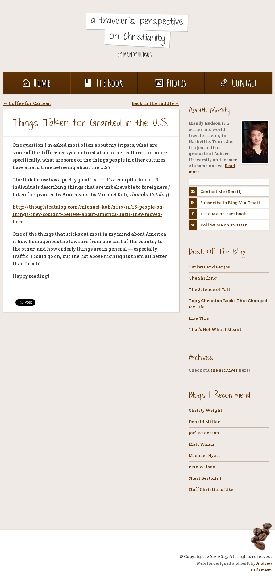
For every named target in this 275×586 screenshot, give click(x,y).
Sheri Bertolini (205, 478)
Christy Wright (205, 410)
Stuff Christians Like (211, 489)
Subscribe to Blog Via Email (224, 203)
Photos (171, 83)
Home (36, 83)
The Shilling (203, 278)
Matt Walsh (201, 444)
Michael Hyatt (204, 455)
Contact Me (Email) (215, 191)
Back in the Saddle (155, 103)
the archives (224, 370)
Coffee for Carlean (27, 103)
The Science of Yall (209, 289)
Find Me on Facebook (217, 214)
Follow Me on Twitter (218, 225)
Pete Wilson (202, 467)
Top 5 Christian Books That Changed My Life (228, 304)
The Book (104, 83)
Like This (199, 318)
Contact (238, 83)
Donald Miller (204, 421)
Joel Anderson (204, 433)
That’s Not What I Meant (215, 329)
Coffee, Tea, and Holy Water (46, 34)
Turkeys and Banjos (209, 267)
